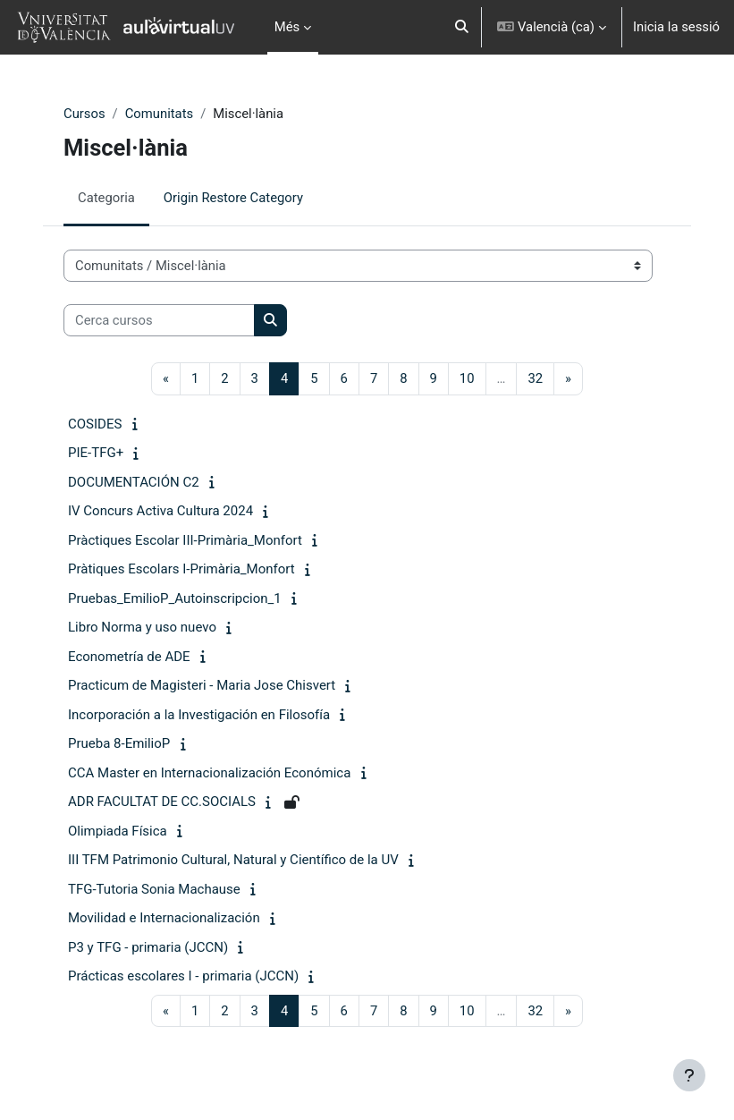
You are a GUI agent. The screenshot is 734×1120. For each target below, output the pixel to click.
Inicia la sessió (676, 27)
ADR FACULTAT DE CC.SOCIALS (162, 801)
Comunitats (159, 114)
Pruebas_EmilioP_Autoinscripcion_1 (175, 598)
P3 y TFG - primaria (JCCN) (148, 947)
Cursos (84, 114)
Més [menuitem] (287, 27)
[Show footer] (689, 1075)
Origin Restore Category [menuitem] (233, 198)
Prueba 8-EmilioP (119, 743)
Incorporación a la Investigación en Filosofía (199, 715)
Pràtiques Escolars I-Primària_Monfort (181, 569)
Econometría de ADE (129, 657)
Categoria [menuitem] (106, 198)
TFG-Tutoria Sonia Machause (154, 889)
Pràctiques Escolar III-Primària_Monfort (185, 540)
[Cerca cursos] (159, 320)
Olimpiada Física (117, 831)
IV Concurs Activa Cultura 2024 (160, 511)
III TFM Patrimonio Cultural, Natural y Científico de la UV (233, 860)
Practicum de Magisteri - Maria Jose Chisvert (201, 685)
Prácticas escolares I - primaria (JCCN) (183, 976)
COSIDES (95, 424)
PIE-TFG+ (95, 453)
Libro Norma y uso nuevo (142, 627)
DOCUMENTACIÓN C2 (133, 482)
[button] (461, 27)
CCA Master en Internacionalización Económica (209, 773)
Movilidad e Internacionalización (164, 918)
